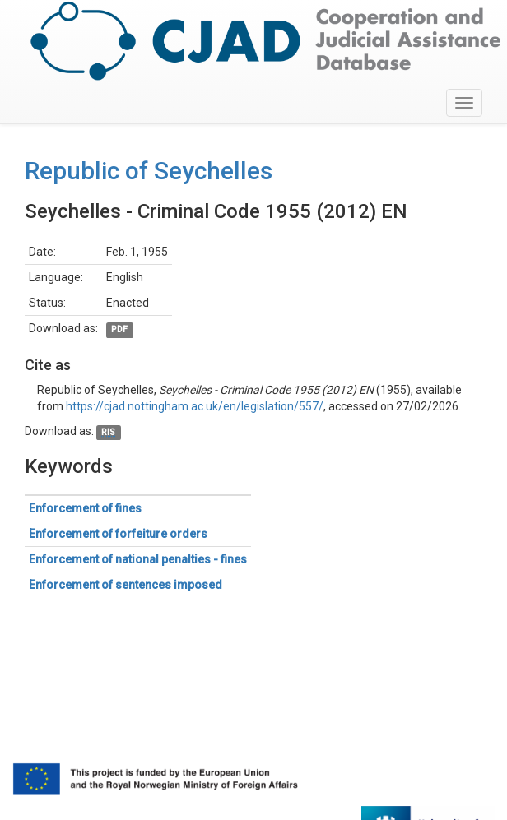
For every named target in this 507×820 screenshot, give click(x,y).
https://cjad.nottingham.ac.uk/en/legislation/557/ (194, 406)
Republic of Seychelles (148, 170)
